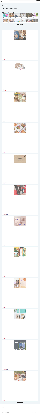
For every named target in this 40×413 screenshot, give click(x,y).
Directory (19, 9)
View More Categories (20, 24)
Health (3, 17)
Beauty (33, 17)
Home (21, 17)
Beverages (10, 17)
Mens (15, 17)
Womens (27, 17)
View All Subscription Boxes (20, 402)
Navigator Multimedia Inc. (36, 412)
